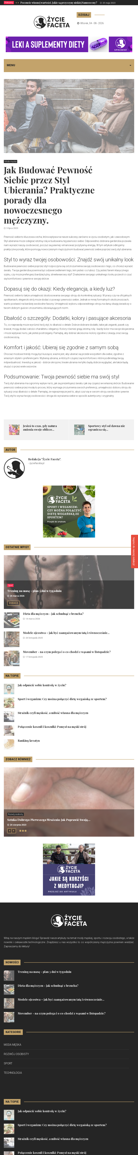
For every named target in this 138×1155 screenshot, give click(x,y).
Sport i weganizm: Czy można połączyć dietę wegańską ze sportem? (62, 699)
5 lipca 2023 (12, 228)
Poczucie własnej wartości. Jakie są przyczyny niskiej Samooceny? (58, 2)
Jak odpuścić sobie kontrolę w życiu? (42, 685)
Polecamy (9, 2)
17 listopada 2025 (34, 657)
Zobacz (13, 603)
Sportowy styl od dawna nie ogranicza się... (106, 427)
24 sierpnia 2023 (18, 825)
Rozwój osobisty (15, 814)
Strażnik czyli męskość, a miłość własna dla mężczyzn (53, 713)
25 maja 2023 (109, 3)
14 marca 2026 (33, 619)
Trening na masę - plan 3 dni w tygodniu (34, 591)
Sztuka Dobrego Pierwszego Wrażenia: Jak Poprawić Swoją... (48, 820)
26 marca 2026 (17, 596)
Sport (10, 585)
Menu (11, 65)
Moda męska (11, 161)
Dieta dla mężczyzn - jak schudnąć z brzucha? (53, 614)
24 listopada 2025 (34, 638)
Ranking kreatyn (29, 740)
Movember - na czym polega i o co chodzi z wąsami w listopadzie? (67, 652)
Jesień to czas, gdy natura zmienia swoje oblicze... (40, 427)
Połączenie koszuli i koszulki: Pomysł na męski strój (52, 727)
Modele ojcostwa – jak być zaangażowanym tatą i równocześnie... (66, 633)
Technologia (13, 1072)
